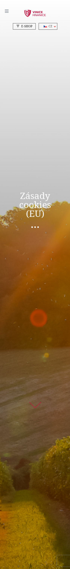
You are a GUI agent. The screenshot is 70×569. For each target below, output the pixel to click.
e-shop (24, 26)
